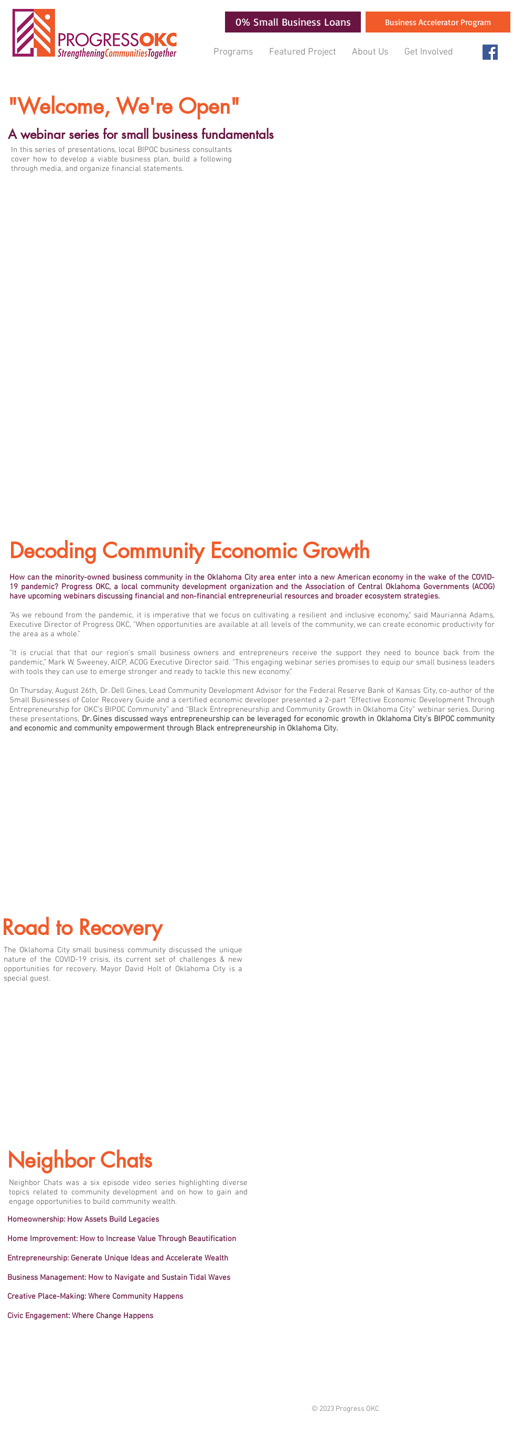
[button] (233, 52)
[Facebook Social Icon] (490, 52)
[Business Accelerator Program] (438, 22)
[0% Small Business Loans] (293, 22)
